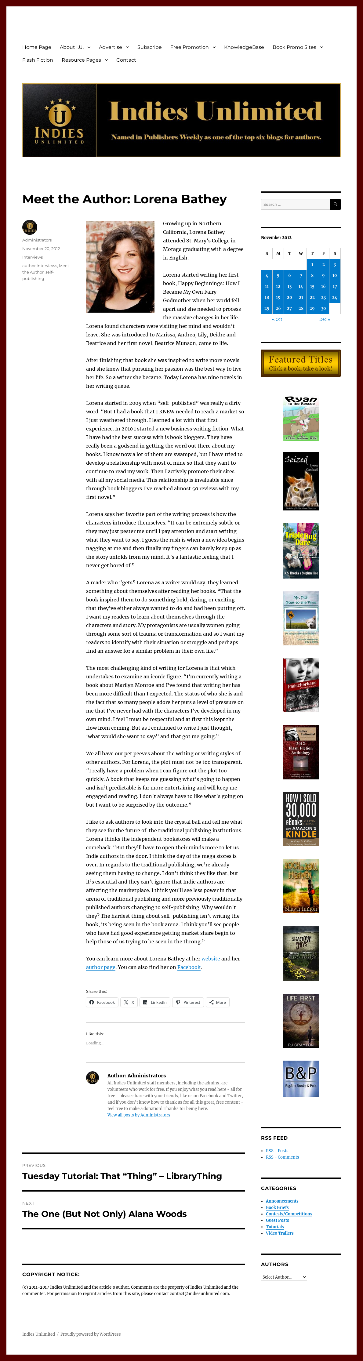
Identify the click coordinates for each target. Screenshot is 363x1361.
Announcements (282, 1201)
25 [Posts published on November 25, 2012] (266, 308)
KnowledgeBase (244, 47)
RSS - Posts (277, 1150)
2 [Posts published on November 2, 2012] (323, 264)
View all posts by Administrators (138, 1115)
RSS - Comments (282, 1157)
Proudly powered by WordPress (90, 1334)
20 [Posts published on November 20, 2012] (289, 297)
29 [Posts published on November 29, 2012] (312, 308)
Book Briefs (277, 1207)
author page (100, 967)
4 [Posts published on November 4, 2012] (267, 275)
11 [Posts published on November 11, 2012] (267, 286)
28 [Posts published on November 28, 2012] (301, 308)
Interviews (32, 257)
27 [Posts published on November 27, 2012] (289, 308)
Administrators (37, 240)
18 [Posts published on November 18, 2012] (267, 297)
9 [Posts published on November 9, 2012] (323, 275)
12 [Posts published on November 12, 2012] (278, 286)
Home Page (36, 47)
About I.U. (72, 47)
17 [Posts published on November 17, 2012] (335, 286)
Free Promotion (189, 47)
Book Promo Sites (294, 47)
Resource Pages (81, 60)
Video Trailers (280, 1233)
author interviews (39, 265)
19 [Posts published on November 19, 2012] (278, 297)
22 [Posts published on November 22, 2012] (312, 297)
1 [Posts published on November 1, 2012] (312, 264)
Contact (126, 60)
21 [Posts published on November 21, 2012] (301, 297)
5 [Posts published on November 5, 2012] (278, 275)
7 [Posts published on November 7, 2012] (301, 275)
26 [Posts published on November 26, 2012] (278, 308)
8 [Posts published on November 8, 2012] (312, 275)
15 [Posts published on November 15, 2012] (312, 286)
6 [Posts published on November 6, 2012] (289, 275)
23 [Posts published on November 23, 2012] (323, 297)
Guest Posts (277, 1220)
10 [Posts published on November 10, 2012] (334, 275)
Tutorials (275, 1226)
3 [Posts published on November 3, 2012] (335, 264)
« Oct (277, 319)
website (210, 959)
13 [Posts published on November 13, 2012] (290, 286)
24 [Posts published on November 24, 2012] (334, 297)
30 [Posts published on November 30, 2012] (323, 308)
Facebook (189, 967)
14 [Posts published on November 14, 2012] (301, 286)
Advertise (110, 47)
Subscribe (149, 47)
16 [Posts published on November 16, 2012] (323, 286)
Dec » (324, 319)
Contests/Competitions (289, 1214)
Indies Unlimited (38, 1334)
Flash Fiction (37, 60)
